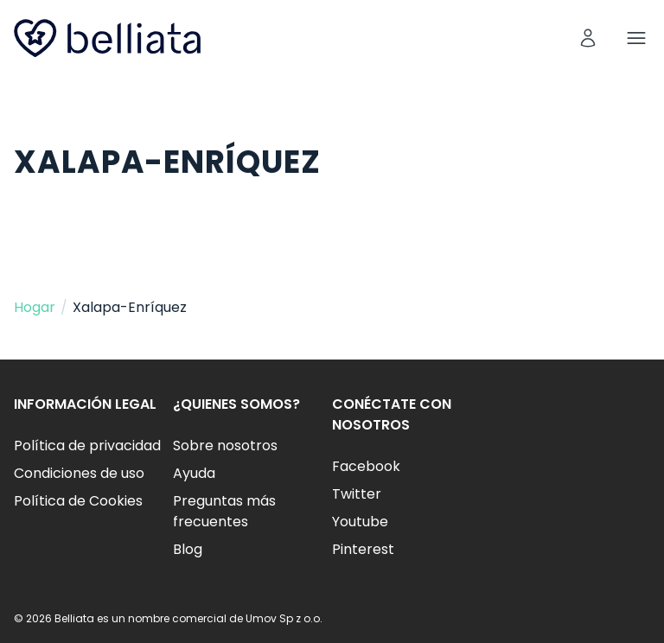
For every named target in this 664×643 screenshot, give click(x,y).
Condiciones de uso (79, 473)
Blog (187, 549)
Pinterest (363, 549)
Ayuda (194, 473)
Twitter (356, 494)
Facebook (366, 466)
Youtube (360, 522)
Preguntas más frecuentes (224, 511)
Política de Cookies (78, 501)
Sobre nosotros (225, 445)
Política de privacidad (87, 445)
